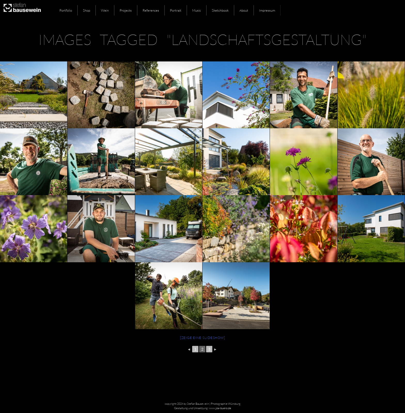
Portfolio (65, 10)
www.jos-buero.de (220, 408)
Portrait (175, 10)
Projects (126, 10)
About (243, 10)
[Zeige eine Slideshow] (202, 338)
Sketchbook (220, 10)
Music (196, 10)
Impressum (267, 10)
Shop (86, 10)
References (151, 10)
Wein (105, 10)
